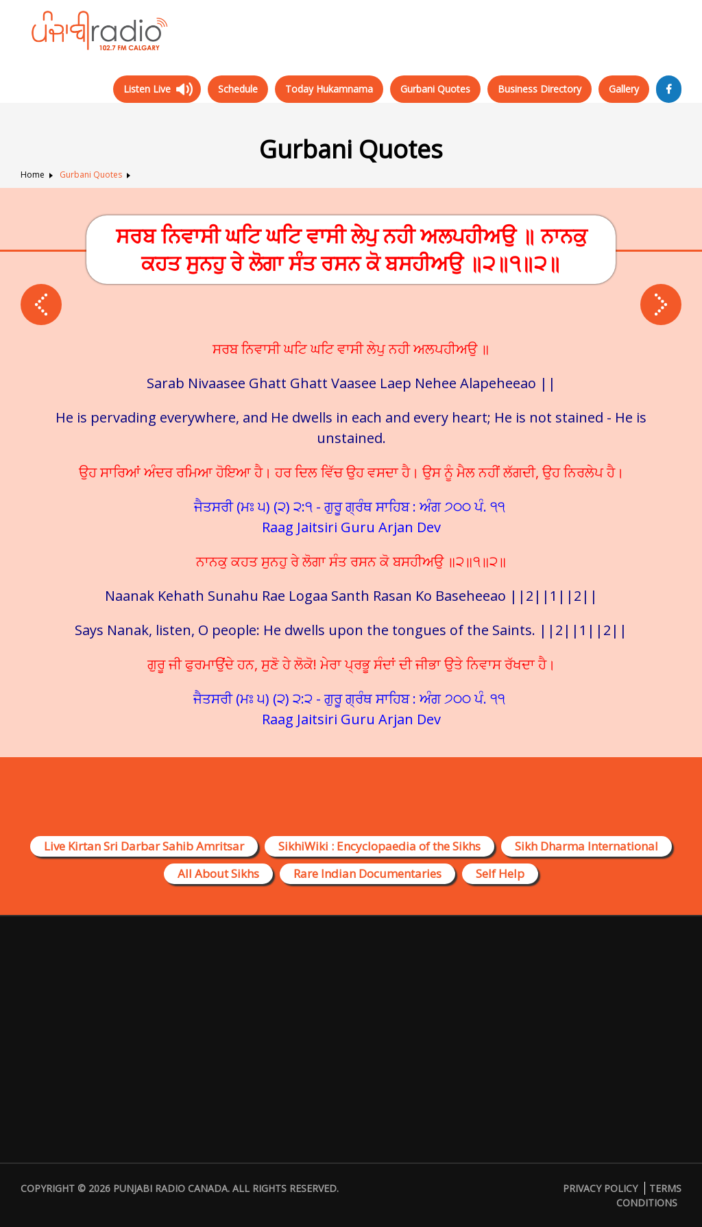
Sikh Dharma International (586, 846)
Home (33, 174)
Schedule (238, 88)
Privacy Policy (600, 1188)
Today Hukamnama (329, 88)
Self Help (500, 873)
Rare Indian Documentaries (367, 873)
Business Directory (539, 88)
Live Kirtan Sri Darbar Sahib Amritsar (144, 846)
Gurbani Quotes (435, 88)
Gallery (624, 88)
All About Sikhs (218, 873)
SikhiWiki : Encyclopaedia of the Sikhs (379, 846)
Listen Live (147, 88)
